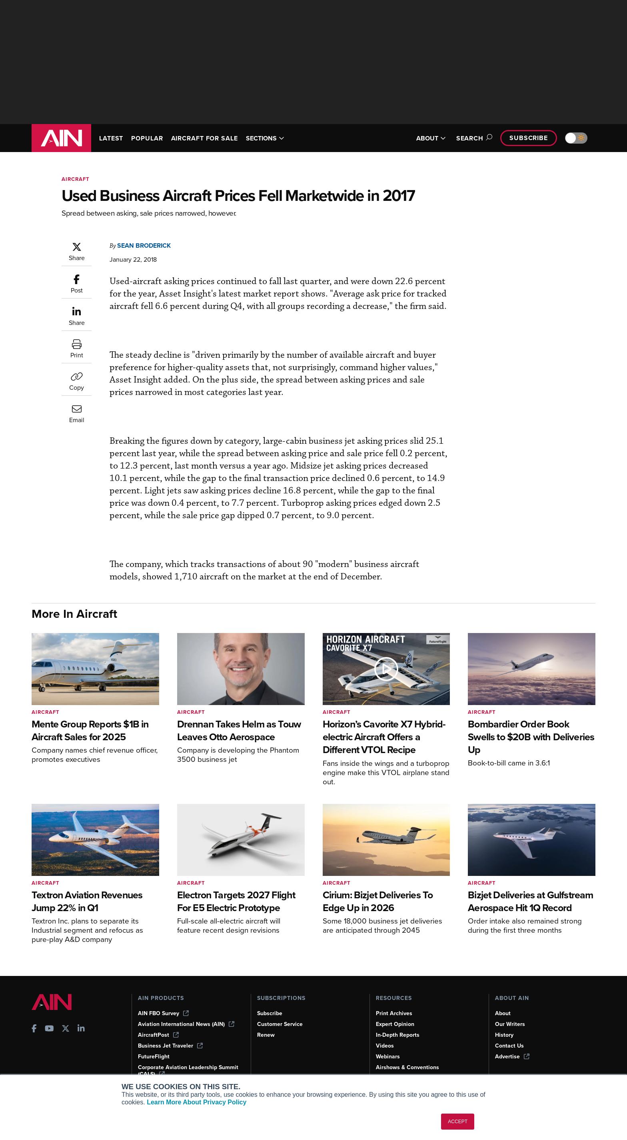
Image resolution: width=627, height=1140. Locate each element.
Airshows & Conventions (409, 1067)
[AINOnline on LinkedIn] (81, 1029)
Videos (385, 1045)
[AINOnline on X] (66, 1029)
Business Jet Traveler (171, 1045)
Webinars (388, 1056)
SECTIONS (276, 138)
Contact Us (510, 1045)
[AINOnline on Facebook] (34, 1029)
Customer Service (281, 1024)
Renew (266, 1035)
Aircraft (76, 179)
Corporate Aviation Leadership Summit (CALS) (179, 1070)
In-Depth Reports (398, 1035)
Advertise (512, 1056)
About (503, 1013)
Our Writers (510, 1024)
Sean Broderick (147, 245)
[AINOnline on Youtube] (49, 1029)
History (504, 1035)
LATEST (112, 138)
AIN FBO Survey (164, 1013)
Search (469, 138)
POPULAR (150, 138)
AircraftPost (159, 1035)
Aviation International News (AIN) (187, 1024)
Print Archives (394, 1013)
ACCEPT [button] (457, 1121)
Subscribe (527, 137)
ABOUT (426, 138)
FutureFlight (154, 1056)
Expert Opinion (396, 1024)
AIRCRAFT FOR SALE (212, 138)
